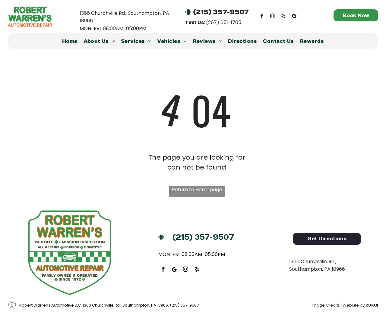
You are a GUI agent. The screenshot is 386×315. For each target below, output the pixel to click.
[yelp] (283, 16)
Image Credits (326, 305)
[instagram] (272, 16)
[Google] (294, 16)
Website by (354, 305)
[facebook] (262, 16)
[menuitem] (70, 42)
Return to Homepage (197, 189)
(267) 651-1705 (223, 22)
